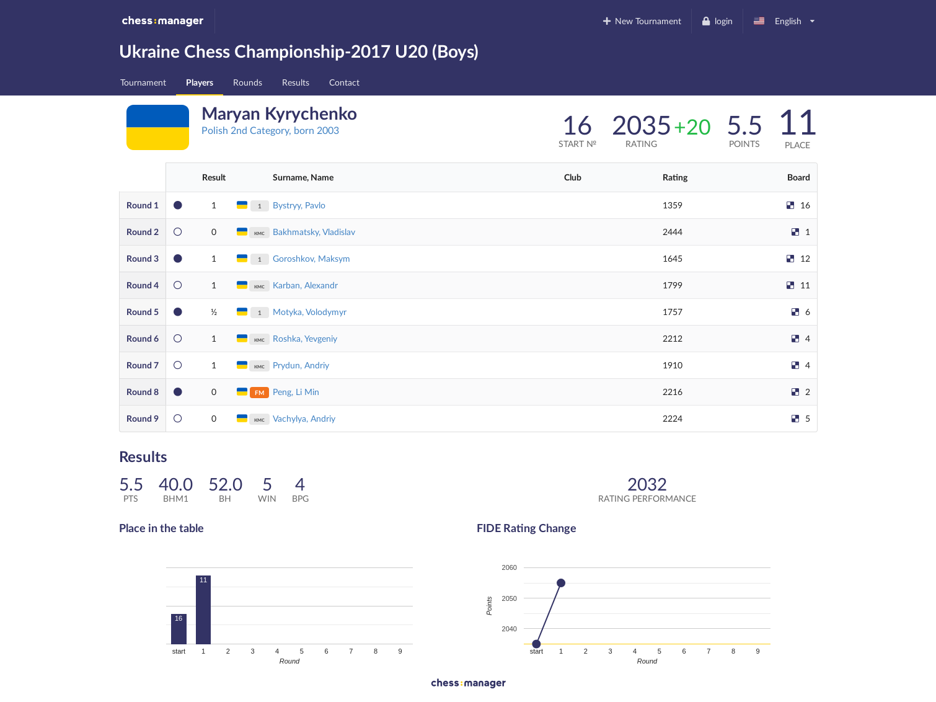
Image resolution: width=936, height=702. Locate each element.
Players (199, 82)
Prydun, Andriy (301, 365)
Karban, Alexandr (305, 285)
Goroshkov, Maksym (311, 258)
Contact (344, 82)
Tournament (143, 82)
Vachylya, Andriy (304, 418)
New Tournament (641, 21)
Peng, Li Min (296, 391)
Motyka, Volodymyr (310, 311)
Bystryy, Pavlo (299, 205)
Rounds (247, 82)
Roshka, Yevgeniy (305, 338)
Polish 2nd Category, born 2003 (270, 130)
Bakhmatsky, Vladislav (314, 231)
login (717, 21)
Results (295, 82)
